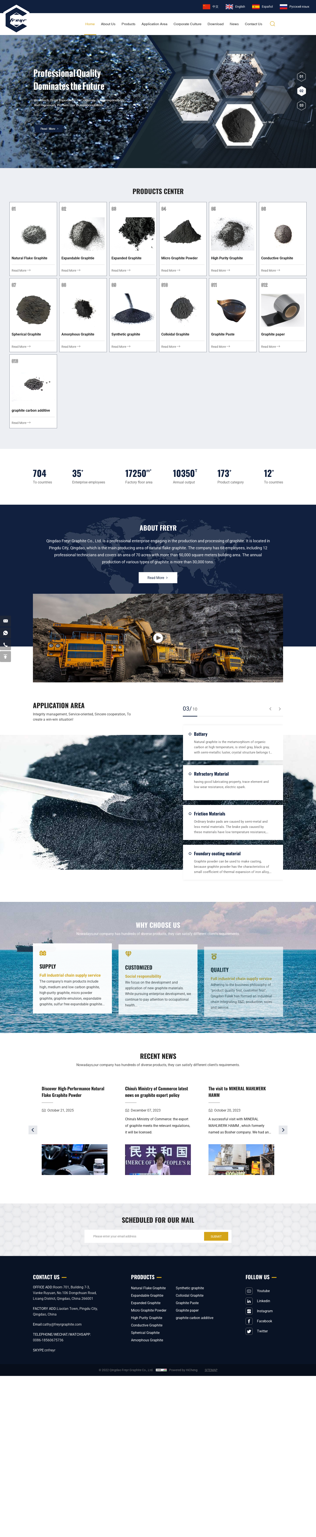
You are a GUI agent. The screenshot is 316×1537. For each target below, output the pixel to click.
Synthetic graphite (190, 1288)
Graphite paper (187, 1310)
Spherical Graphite (145, 1333)
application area (154, 24)
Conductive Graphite (146, 1325)
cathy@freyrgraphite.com (62, 1324)
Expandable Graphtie (147, 1295)
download (216, 24)
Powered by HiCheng (183, 1370)
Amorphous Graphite (147, 1340)
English (240, 6)
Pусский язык (299, 6)
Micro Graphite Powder (148, 1310)
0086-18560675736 (48, 1340)
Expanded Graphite (145, 1303)
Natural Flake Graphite (148, 1288)
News (234, 24)
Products (128, 24)
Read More (158, 579)
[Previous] (33, 1146)
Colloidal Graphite (189, 1295)
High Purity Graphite (146, 1318)
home (90, 24)
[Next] (283, 1146)
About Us (108, 24)
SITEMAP (211, 1370)
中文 (215, 6)
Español (267, 6)
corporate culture (187, 24)
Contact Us (253, 24)
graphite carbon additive (194, 1318)
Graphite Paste (187, 1303)
